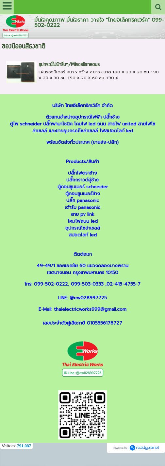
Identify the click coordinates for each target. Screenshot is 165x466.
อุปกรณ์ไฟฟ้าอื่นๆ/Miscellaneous (69, 65)
